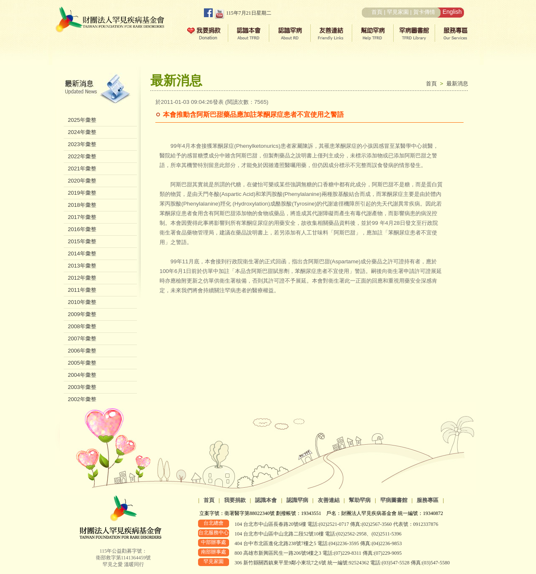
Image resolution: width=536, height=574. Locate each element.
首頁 (376, 12)
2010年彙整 (82, 302)
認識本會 (266, 500)
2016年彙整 (82, 229)
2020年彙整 (82, 181)
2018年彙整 (82, 205)
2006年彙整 (82, 350)
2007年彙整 (82, 338)
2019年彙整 (82, 193)
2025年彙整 (82, 120)
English (452, 11)
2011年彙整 (82, 290)
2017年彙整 (82, 217)
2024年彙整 (82, 132)
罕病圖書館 (393, 500)
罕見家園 (398, 12)
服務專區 (427, 500)
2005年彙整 (82, 363)
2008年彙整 (82, 326)
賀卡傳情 (424, 12)
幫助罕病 (360, 500)
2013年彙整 (82, 266)
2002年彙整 (82, 399)
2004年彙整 (82, 375)
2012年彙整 (82, 278)
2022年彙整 (82, 156)
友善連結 (329, 500)
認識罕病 (297, 500)
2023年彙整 (82, 144)
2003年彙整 (82, 387)
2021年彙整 (82, 168)
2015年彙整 (82, 241)
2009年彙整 (82, 314)
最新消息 (457, 83)
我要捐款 (235, 500)
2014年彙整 (82, 253)
